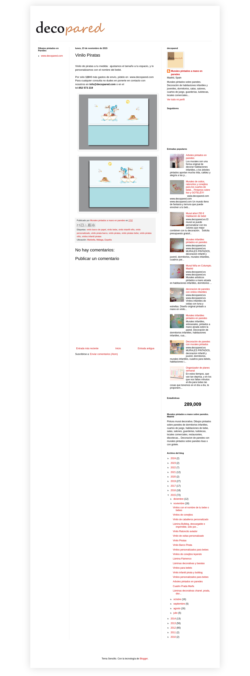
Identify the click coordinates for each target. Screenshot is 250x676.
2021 (174, 472)
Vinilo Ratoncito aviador (185, 531)
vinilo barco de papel (96, 229)
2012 (174, 627)
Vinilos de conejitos (183, 514)
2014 (174, 618)
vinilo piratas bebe (130, 233)
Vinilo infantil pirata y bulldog (188, 572)
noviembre (179, 503)
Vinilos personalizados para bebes (191, 549)
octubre (177, 599)
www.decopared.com (52, 55)
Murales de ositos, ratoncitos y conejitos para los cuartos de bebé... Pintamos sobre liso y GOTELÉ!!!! (198, 187)
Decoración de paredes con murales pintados (198, 343)
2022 (174, 467)
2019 (174, 481)
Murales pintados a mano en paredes (186, 73)
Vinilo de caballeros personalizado (190, 519)
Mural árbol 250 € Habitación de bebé (196, 214)
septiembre (179, 603)
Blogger (144, 658)
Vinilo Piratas (180, 540)
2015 (174, 495)
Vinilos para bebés (182, 567)
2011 (174, 632)
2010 (174, 637)
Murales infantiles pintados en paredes (196, 241)
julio (175, 613)
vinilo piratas (115, 233)
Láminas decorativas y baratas (189, 563)
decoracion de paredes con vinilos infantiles (198, 290)
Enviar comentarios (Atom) (104, 354)
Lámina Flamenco (182, 558)
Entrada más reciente (87, 348)
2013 (174, 623)
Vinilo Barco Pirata (182, 545)
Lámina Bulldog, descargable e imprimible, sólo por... (189, 525)
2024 (174, 458)
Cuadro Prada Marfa (183, 586)
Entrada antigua (146, 348)
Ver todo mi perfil (176, 99)
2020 (174, 476)
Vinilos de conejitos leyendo (187, 554)
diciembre (178, 499)
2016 (174, 490)
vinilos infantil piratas (91, 236)
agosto (177, 608)
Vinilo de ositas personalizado (188, 535)
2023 (174, 463)
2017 (174, 486)
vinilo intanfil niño (127, 229)
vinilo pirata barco (99, 233)
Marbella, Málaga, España (99, 240)
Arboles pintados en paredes (188, 581)
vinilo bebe (112, 229)
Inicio (118, 348)
